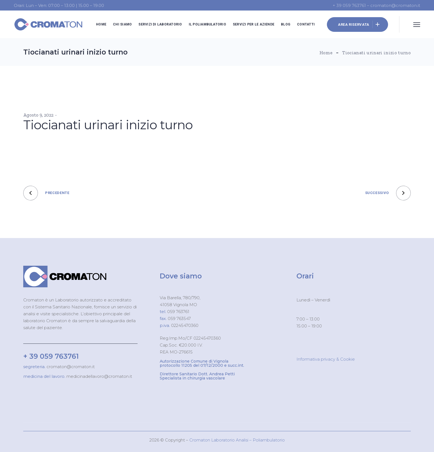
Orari (305, 276)
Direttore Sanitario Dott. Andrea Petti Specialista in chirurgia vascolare (197, 376)
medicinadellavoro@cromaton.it (98, 376)
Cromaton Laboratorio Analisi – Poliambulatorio (237, 440)
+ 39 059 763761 (51, 356)
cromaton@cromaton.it (70, 366)
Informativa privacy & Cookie (325, 359)
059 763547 (179, 318)
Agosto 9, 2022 (38, 115)
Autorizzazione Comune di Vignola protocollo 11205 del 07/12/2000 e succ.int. (202, 363)
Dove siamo (181, 276)
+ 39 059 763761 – (351, 5)
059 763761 (177, 311)
